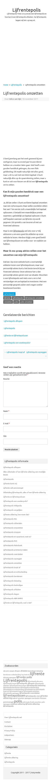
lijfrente (7, 298)
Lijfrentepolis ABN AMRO (13, 598)
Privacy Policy (9, 731)
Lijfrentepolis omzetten (12, 563)
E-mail (6, 423)
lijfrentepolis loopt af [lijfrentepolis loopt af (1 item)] (16, 691)
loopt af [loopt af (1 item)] (14, 698)
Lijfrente (7, 753)
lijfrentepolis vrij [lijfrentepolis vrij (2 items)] (32, 696)
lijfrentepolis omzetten (34, 298)
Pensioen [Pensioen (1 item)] (43, 698)
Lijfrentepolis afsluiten (12, 589)
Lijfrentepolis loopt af (14, 352)
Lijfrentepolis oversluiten (13, 554)
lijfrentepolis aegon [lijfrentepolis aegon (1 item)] (10, 683)
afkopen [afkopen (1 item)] (17, 671)
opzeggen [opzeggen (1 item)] (28, 698)
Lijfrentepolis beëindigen (13, 585)
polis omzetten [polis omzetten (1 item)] (36, 702)
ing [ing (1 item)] (22, 674)
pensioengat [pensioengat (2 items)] (8, 702)
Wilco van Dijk (15, 99)
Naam (6, 411)
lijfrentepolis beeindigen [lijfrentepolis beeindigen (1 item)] (18, 685)
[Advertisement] (25, 55)
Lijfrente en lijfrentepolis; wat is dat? (17, 603)
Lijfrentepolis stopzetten (13, 528)
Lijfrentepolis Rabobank (12, 545)
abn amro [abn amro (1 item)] (6, 671)
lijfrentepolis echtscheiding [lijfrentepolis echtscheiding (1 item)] (29, 687)
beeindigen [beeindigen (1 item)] (32, 671)
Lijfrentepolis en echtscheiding (15, 572)
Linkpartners (9, 735)
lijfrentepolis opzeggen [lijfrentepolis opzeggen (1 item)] (11, 693)
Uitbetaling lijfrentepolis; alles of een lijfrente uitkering (24, 492)
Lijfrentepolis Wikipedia (12, 506)
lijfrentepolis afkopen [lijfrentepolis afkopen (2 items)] (26, 683)
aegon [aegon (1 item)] (12, 671)
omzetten (8, 302)
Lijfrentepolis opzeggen (12, 559)
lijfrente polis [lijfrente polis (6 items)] (24, 677)
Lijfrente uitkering (11, 758)
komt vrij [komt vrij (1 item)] (27, 674)
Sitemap (7, 739)
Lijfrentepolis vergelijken (12, 510)
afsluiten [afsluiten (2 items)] (24, 671)
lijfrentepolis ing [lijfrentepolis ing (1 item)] (29, 689)
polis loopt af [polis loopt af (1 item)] (26, 702)
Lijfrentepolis (26, 9)
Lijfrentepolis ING (10, 519)
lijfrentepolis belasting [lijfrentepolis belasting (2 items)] (36, 685)
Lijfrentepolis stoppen (12, 532)
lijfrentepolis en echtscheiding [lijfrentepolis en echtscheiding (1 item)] (13, 689)
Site (5, 436)
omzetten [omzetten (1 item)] (21, 698)
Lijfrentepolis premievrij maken (15, 550)
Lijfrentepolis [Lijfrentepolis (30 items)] (15, 680)
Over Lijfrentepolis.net (13, 717)
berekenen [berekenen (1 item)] (7, 674)
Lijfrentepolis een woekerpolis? (17, 343)
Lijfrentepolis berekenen (12, 576)
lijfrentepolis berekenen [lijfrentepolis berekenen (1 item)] (11, 687)
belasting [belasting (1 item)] (39, 671)
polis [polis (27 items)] (18, 701)
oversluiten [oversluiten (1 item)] (36, 698)
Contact (7, 722)
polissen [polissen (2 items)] (14, 704)
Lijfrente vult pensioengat (13, 488)
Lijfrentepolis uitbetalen (12, 523)
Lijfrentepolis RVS (10, 541)
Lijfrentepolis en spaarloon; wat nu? (17, 537)
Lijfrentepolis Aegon (11, 594)
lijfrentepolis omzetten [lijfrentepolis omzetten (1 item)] (31, 691)
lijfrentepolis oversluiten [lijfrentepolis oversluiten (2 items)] (30, 693)
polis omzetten (26, 302)
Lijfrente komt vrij (10, 484)
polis (16, 302)
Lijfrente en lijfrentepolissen (16, 335)
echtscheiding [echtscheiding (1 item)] (16, 674)
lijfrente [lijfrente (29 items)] (37, 674)
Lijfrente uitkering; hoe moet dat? (16, 514)
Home (5, 85)
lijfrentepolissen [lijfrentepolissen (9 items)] (14, 695)
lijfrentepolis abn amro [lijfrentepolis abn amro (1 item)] (35, 681)
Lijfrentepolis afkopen (13, 321)
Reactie (6, 379)
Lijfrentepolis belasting (12, 581)
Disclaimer (8, 726)
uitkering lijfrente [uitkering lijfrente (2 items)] (25, 704)
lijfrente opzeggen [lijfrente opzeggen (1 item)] (9, 677)
